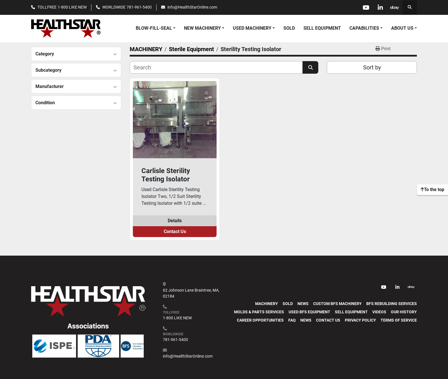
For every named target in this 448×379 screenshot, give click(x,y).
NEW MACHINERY (202, 28)
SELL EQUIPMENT (322, 28)
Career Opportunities (260, 320)
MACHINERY (266, 303)
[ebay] (395, 7)
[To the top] (432, 189)
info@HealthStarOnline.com (192, 7)
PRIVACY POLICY (360, 320)
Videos (379, 312)
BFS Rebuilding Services (391, 303)
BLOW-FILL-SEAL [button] (154, 28)
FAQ (292, 320)
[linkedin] (380, 7)
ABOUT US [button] (402, 28)
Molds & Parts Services (259, 312)
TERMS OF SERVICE (399, 320)
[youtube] (366, 7)
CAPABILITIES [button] (364, 28)
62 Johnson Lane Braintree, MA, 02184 (191, 293)
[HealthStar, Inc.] (88, 300)
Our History (404, 312)
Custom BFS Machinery (337, 303)
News (303, 303)
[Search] (216, 67)
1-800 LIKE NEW (72, 7)
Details (175, 220)
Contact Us (175, 231)
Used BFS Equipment (309, 312)
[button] (204, 28)
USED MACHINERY (252, 28)
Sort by (372, 67)
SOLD (289, 28)
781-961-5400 (139, 7)
